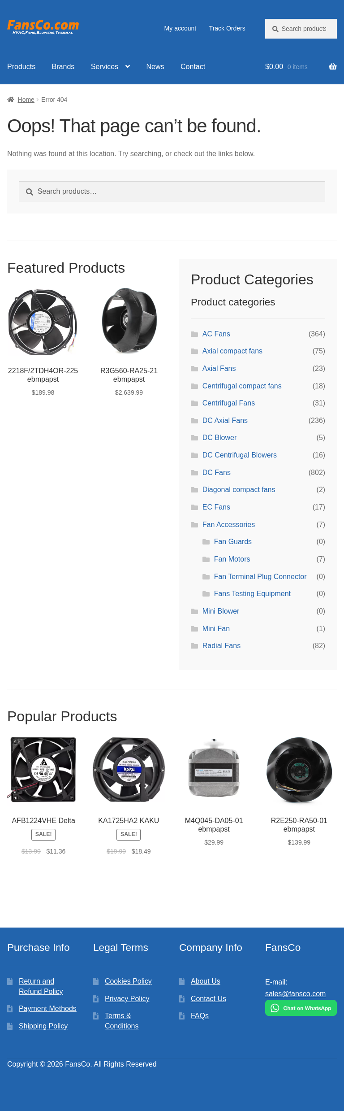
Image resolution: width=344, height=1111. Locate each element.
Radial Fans (221, 645)
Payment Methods (48, 1008)
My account (180, 28)
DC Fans (216, 472)
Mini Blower (221, 611)
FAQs (200, 1016)
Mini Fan (216, 628)
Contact (193, 66)
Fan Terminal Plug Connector (260, 576)
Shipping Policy (43, 1026)
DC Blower (219, 437)
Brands (63, 66)
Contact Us (208, 998)
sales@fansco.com (295, 994)
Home (26, 99)
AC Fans (216, 334)
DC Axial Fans (225, 420)
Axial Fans (219, 368)
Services (104, 66)
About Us (205, 981)
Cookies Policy (128, 981)
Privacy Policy (127, 998)
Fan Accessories (228, 524)
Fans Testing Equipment (252, 593)
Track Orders (227, 28)
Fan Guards (233, 541)
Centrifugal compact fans (242, 386)
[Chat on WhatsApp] (301, 1008)
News (155, 66)
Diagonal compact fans (238, 489)
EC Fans (216, 507)
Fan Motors (232, 559)
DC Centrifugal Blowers (239, 455)
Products (21, 66)
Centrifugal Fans (228, 403)
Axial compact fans (232, 351)
